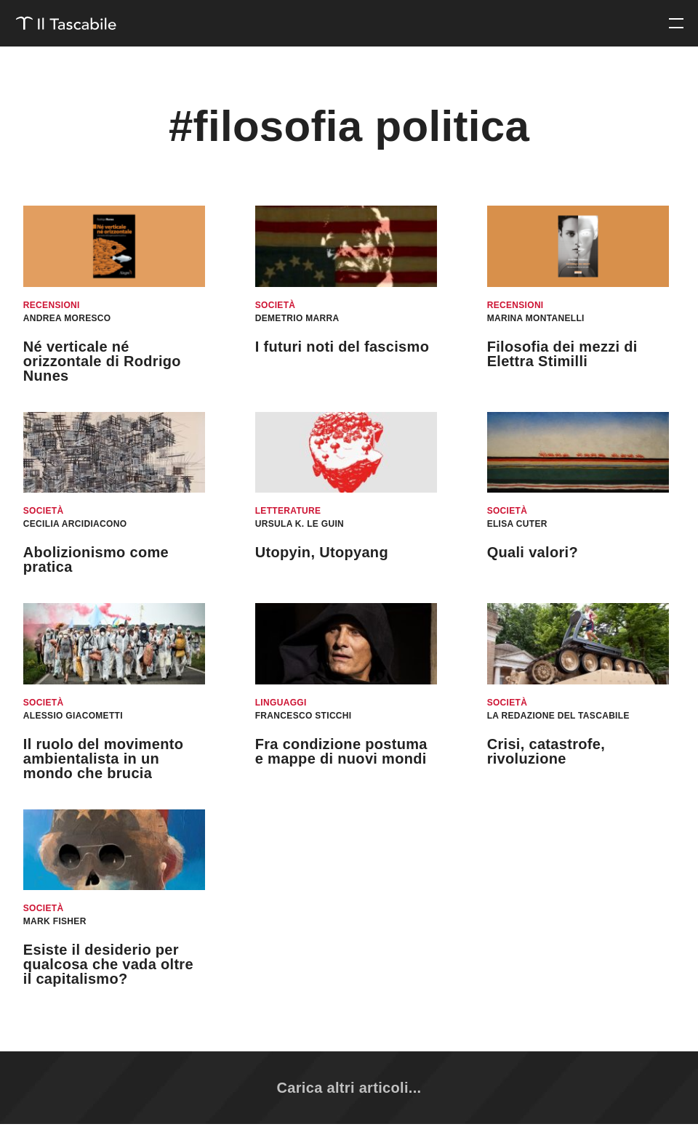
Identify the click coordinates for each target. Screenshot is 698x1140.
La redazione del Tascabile (558, 716)
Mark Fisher (55, 921)
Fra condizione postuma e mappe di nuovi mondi (341, 751)
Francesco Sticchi (303, 716)
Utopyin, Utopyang (321, 552)
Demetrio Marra (297, 318)
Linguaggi (281, 703)
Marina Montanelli (536, 318)
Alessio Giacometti (73, 716)
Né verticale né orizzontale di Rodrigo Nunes (102, 361)
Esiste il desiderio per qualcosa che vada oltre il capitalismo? (108, 964)
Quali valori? (532, 552)
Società (275, 305)
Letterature (288, 511)
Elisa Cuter (517, 524)
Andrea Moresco (67, 318)
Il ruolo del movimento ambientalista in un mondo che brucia (103, 758)
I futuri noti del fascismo (342, 347)
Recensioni (51, 305)
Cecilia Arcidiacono (75, 524)
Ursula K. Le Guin (299, 524)
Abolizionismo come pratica (96, 559)
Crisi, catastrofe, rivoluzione (546, 751)
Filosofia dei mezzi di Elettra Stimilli (562, 354)
